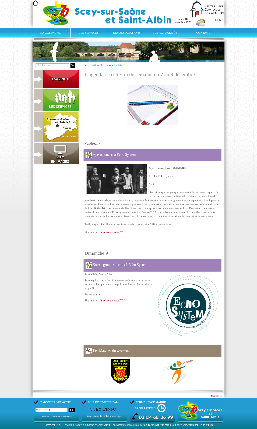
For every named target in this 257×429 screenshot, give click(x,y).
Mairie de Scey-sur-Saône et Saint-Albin (88, 424)
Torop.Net (153, 424)
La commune (51, 32)
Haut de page (216, 396)
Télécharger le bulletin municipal (104, 416)
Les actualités (166, 32)
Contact (204, 32)
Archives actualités (111, 65)
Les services (90, 32)
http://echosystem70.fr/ (113, 232)
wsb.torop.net (190, 424)
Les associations (127, 32)
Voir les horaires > (145, 407)
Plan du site (206, 424)
